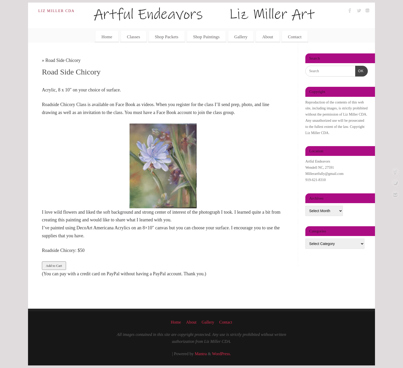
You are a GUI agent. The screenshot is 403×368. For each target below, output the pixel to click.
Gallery (241, 36)
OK (359, 70)
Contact (294, 36)
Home (107, 36)
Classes (133, 36)
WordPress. (221, 354)
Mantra (201, 354)
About (267, 36)
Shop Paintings (206, 36)
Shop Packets (166, 36)
